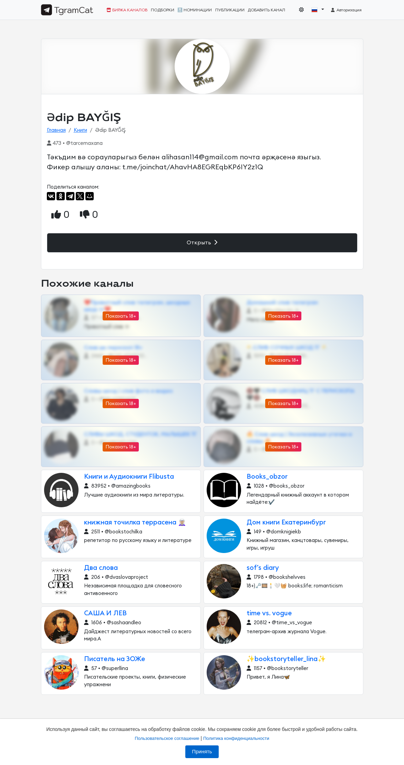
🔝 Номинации (194, 10)
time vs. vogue (269, 613)
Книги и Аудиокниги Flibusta (129, 477)
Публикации (230, 10)
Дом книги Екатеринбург (286, 522)
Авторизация (346, 10)
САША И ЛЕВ (105, 613)
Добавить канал (266, 10)
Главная (56, 130)
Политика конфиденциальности (236, 738)
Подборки (162, 10)
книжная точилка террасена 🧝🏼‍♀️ (135, 522)
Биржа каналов (126, 10)
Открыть (202, 242)
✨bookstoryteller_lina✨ (286, 659)
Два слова (101, 568)
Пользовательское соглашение (167, 738)
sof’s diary (263, 568)
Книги (80, 130)
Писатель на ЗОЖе (114, 659)
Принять (202, 751)
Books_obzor (267, 477)
